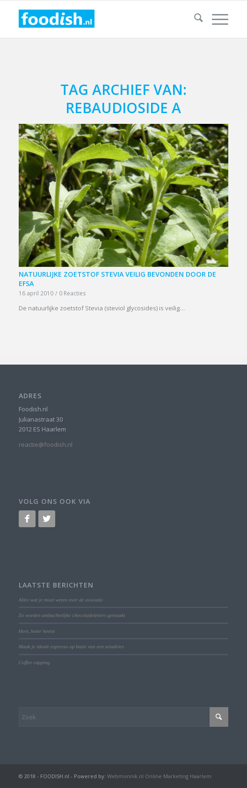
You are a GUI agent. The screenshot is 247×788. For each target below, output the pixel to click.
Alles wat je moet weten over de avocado (61, 599)
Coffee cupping (34, 662)
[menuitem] (194, 19)
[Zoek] (194, 19)
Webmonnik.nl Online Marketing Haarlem (159, 776)
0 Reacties (72, 293)
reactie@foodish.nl (46, 444)
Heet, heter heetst (37, 631)
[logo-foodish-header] (103, 19)
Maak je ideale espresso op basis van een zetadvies (71, 646)
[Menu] (215, 19)
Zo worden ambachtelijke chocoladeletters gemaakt (72, 615)
